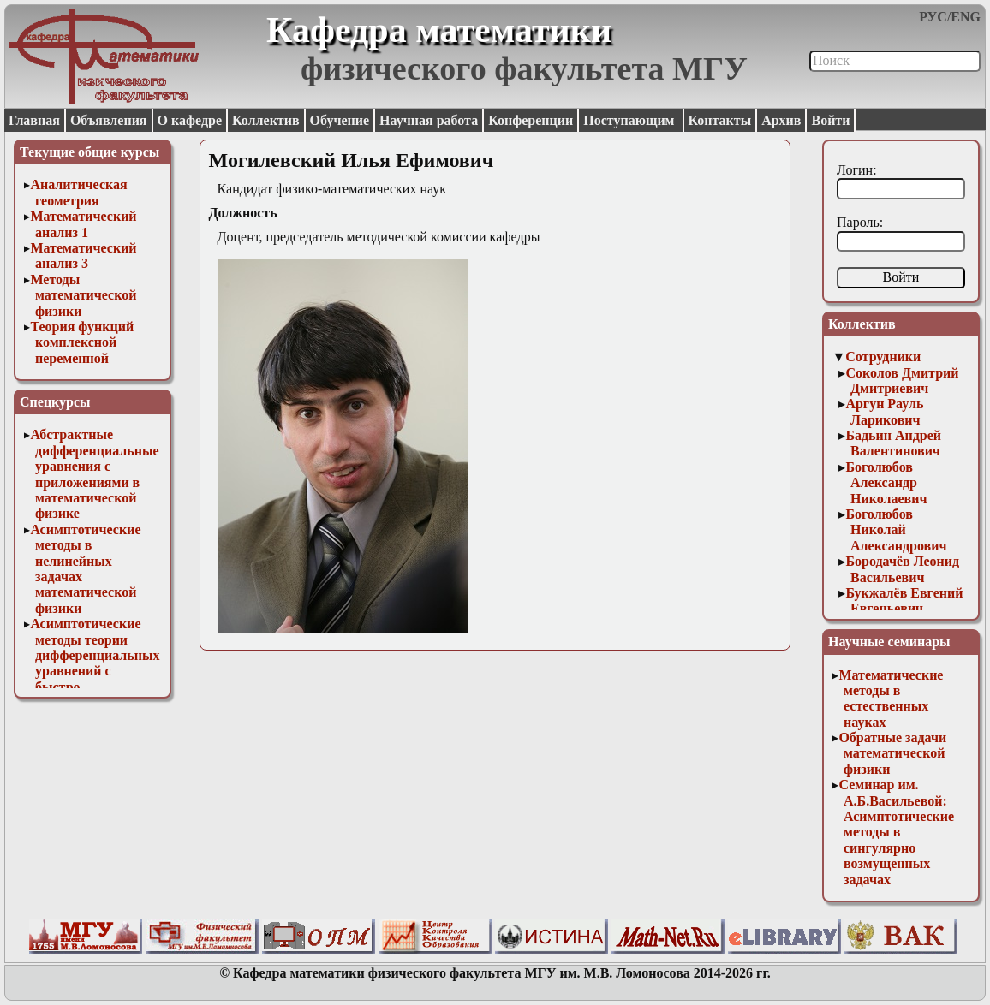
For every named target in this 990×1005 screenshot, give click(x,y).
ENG (966, 16)
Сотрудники (883, 356)
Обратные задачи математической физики (892, 753)
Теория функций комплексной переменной (82, 342)
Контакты (720, 120)
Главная (34, 120)
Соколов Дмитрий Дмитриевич (901, 380)
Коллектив (266, 120)
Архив (781, 120)
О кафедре (190, 120)
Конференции (530, 120)
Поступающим (630, 120)
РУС (933, 16)
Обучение (340, 120)
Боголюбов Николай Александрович (895, 530)
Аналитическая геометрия (78, 192)
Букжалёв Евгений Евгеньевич (904, 600)
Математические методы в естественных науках (890, 698)
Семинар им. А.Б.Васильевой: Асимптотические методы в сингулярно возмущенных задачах (896, 831)
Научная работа (428, 120)
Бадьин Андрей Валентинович (893, 443)
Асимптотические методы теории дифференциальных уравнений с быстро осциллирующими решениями (94, 670)
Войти (830, 120)
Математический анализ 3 (83, 256)
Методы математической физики (83, 295)
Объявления (108, 120)
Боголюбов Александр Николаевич (886, 483)
